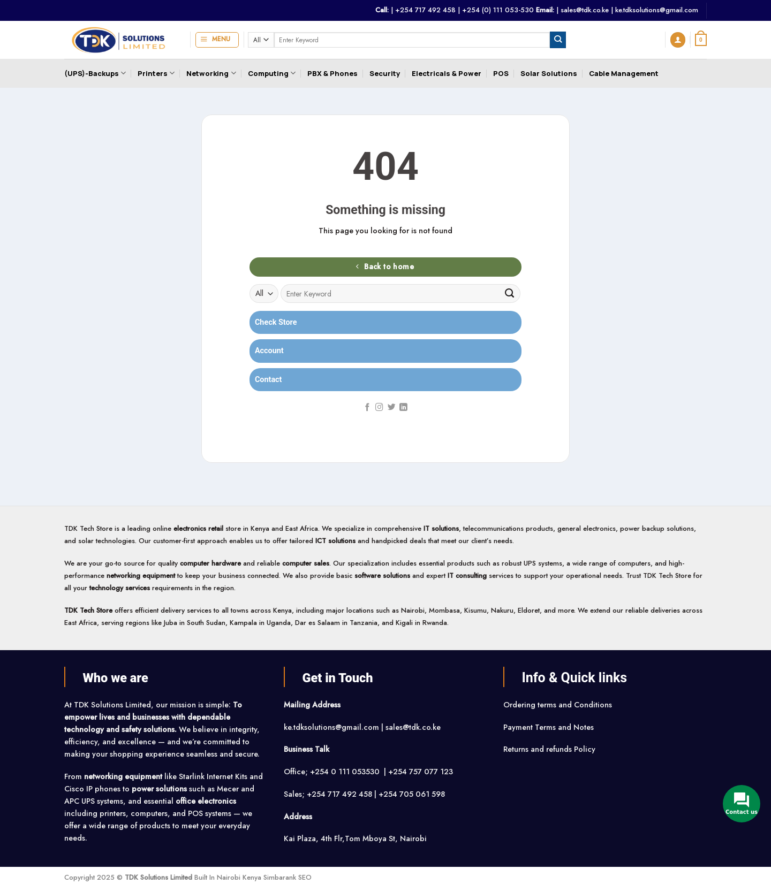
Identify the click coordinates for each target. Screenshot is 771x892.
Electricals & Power (446, 73)
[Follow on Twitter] (392, 407)
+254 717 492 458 (425, 10)
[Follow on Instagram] (379, 407)
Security (384, 73)
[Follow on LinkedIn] (403, 407)
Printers (156, 73)
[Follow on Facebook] (368, 407)
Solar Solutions (548, 73)
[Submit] (558, 40)
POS (501, 73)
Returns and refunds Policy (549, 749)
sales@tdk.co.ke (585, 10)
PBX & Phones (332, 73)
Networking (211, 73)
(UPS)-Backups (95, 73)
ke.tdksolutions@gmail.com (656, 10)
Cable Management (624, 73)
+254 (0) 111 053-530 (498, 10)
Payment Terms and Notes (549, 727)
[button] (217, 40)
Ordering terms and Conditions (558, 704)
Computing (272, 73)
